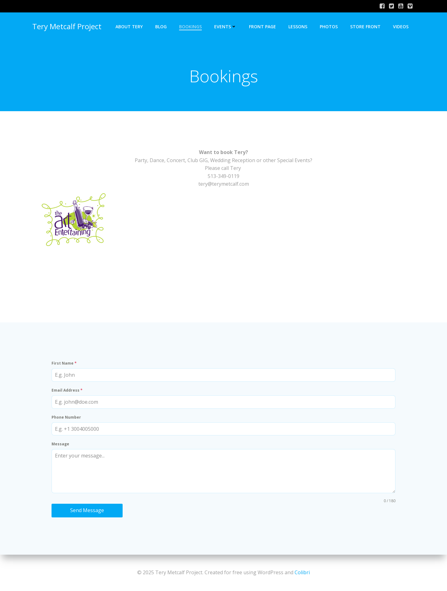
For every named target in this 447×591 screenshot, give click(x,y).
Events (225, 27)
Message (60, 444)
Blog (161, 27)
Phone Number (66, 417)
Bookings (190, 27)
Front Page (262, 27)
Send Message (87, 510)
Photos (329, 27)
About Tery (129, 27)
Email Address (67, 390)
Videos (401, 27)
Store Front (365, 27)
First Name (64, 363)
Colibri (302, 572)
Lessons (297, 27)
